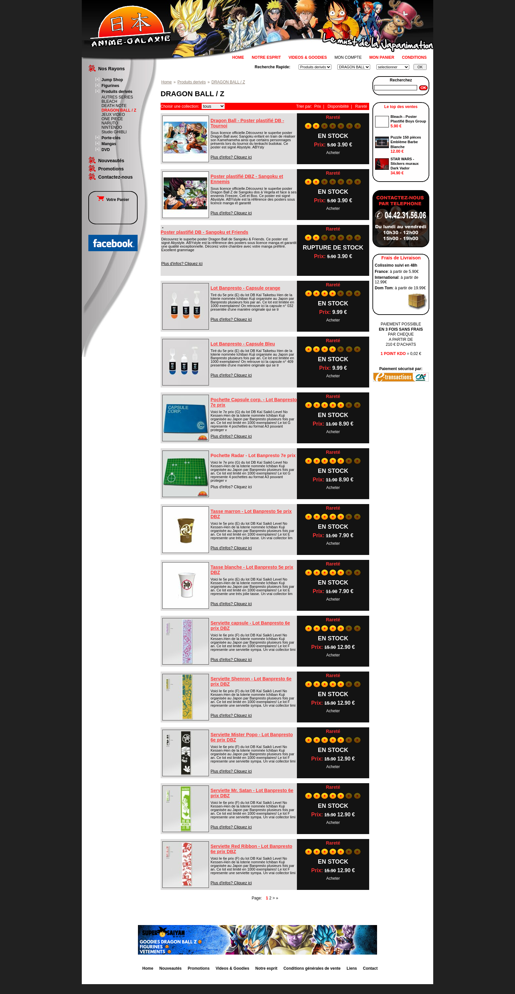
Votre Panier (113, 199)
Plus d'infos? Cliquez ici (231, 157)
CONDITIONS (414, 57)
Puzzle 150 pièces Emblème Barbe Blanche (406, 142)
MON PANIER (381, 57)
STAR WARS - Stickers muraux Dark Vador (405, 163)
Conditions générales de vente (312, 968)
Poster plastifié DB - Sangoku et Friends (204, 232)
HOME (238, 57)
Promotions (111, 168)
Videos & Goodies (232, 968)
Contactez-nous (115, 177)
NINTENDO (111, 127)
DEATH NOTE (113, 105)
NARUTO (109, 123)
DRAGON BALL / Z (118, 110)
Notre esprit (266, 968)
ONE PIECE (112, 119)
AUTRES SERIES (117, 97)
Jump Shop (112, 79)
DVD (105, 149)
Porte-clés (111, 138)
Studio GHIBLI (114, 132)
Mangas (108, 144)
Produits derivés (116, 91)
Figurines (110, 85)
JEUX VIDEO (113, 114)
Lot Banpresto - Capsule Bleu (243, 343)
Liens (352, 968)
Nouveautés (111, 160)
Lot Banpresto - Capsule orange (245, 288)
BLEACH (109, 101)
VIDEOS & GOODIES (307, 57)
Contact (370, 968)
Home (166, 82)
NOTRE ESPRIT (266, 57)
